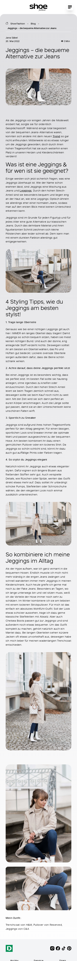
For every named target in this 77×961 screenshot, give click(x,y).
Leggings (26, 190)
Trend (56, 136)
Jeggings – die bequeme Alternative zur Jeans (32, 28)
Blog (33, 23)
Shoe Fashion (17, 23)
